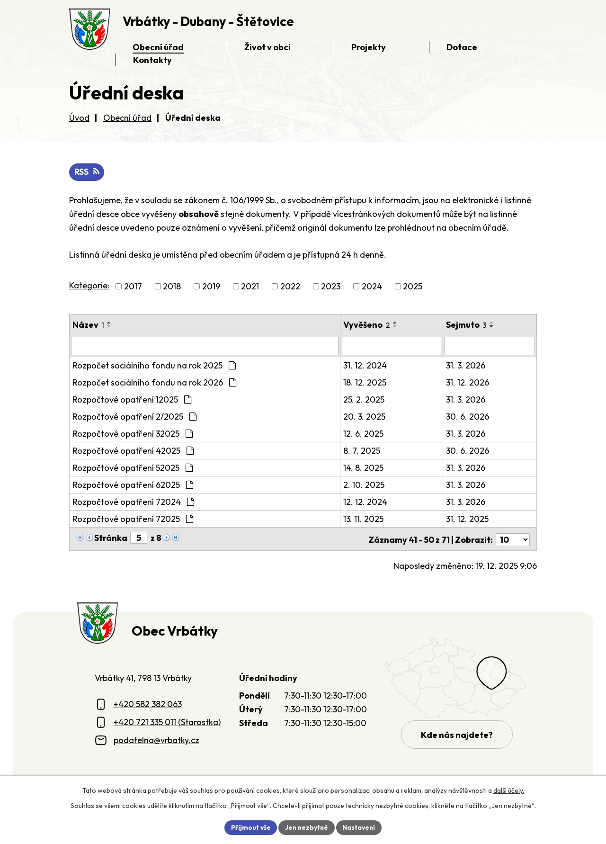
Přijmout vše (249, 827)
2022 (290, 286)
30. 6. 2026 (467, 416)
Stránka (110, 537)
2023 (330, 286)
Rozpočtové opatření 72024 (133, 501)
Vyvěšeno (366, 325)
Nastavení (360, 827)
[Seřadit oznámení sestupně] (109, 327)
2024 (372, 286)
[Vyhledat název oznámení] (205, 346)
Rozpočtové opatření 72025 (132, 518)
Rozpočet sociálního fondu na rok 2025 (154, 365)
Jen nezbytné (306, 827)
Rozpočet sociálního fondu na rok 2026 (154, 382)
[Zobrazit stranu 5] (138, 538)
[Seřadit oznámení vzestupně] (109, 323)
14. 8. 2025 (363, 467)
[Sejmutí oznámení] (490, 346)
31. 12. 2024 (365, 365)
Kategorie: (89, 285)
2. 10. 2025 (363, 484)
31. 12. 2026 (467, 382)
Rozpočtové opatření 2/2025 (134, 416)
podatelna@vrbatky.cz (156, 738)
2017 (133, 286)
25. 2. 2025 (363, 399)
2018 (172, 286)
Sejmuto (466, 325)
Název (88, 325)
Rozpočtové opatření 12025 (131, 399)
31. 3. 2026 (465, 365)
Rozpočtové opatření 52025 (132, 467)
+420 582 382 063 (148, 702)
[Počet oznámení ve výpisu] (513, 538)
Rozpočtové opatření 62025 (132, 484)
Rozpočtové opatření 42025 (133, 450)
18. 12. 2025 (364, 382)
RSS (87, 172)
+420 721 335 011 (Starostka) (167, 720)
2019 (211, 286)
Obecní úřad (127, 117)
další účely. (508, 790)
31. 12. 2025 (467, 518)
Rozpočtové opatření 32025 (132, 433)
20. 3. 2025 (364, 416)
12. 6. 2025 (363, 433)
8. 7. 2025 (361, 450)
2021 (250, 286)
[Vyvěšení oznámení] (391, 346)
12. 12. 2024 (365, 501)
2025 (412, 286)
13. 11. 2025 (363, 518)
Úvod (79, 117)
